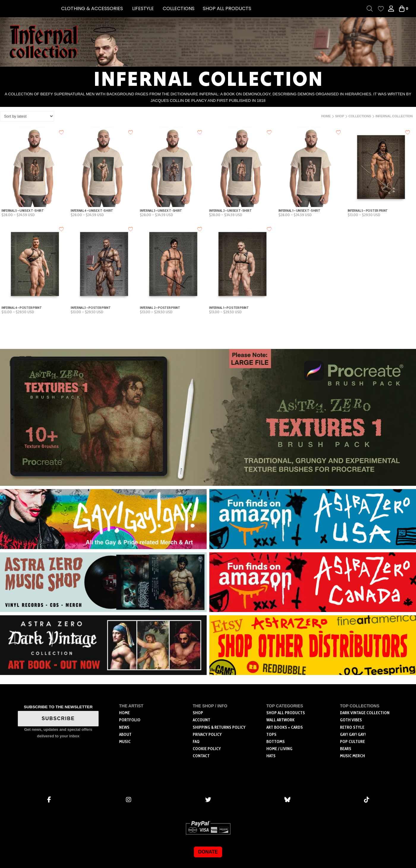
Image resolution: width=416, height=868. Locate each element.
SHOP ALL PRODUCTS (227, 8)
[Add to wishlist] (61, 132)
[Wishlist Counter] (381, 9)
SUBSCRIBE (58, 718)
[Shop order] (27, 116)
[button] (92, 8)
